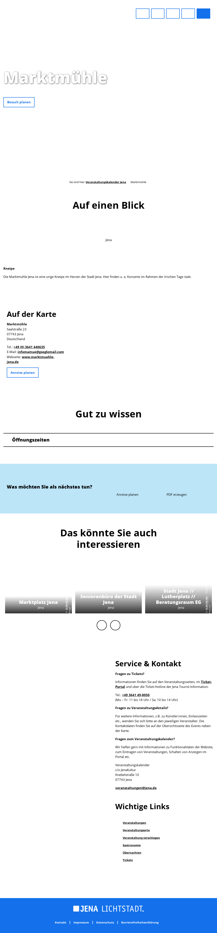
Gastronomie (132, 845)
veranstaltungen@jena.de (136, 788)
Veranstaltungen (134, 823)
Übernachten (132, 852)
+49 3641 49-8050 (136, 695)
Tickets (128, 860)
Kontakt (60, 922)
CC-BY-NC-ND (66, 603)
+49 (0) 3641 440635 (29, 347)
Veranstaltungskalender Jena (106, 182)
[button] (142, 13)
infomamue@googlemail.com (41, 352)
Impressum (81, 922)
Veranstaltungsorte (136, 830)
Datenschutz (105, 922)
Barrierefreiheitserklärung (140, 922)
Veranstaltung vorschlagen (141, 838)
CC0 (214, 93)
